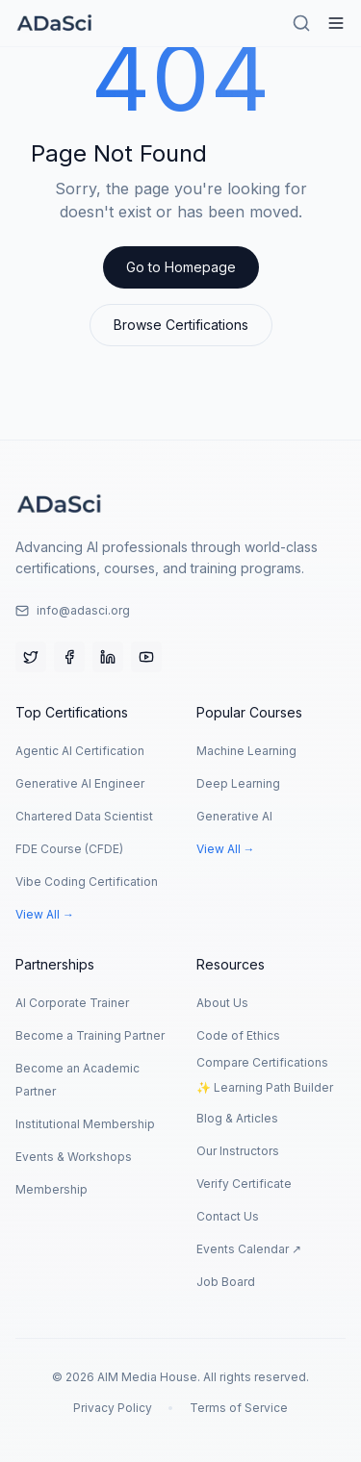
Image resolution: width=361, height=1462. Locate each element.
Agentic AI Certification (79, 751)
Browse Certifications (181, 324)
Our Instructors (237, 1151)
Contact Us (227, 1216)
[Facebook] (69, 657)
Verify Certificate (244, 1183)
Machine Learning (246, 751)
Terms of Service (239, 1407)
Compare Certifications (262, 1062)
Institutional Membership (85, 1124)
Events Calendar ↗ (248, 1249)
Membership (51, 1189)
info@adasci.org (72, 610)
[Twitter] (30, 657)
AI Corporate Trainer (72, 1003)
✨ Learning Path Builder (264, 1087)
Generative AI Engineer (79, 783)
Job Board (225, 1281)
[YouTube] (146, 657)
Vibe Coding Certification (86, 881)
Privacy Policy (112, 1407)
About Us (222, 1003)
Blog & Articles (237, 1118)
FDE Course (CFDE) (69, 849)
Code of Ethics (238, 1035)
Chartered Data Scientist (84, 816)
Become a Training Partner (90, 1035)
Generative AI (234, 816)
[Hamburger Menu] (336, 23)
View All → (44, 914)
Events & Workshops (73, 1156)
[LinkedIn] (107, 657)
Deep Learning (238, 783)
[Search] (301, 23)
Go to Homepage (181, 267)
